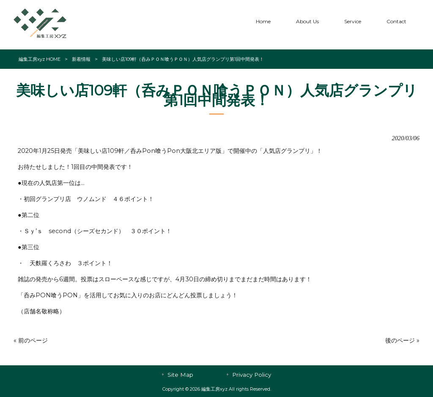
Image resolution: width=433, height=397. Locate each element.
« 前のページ (31, 340)
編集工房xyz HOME (39, 59)
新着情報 (81, 59)
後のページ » (402, 340)
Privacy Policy (251, 374)
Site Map (180, 374)
